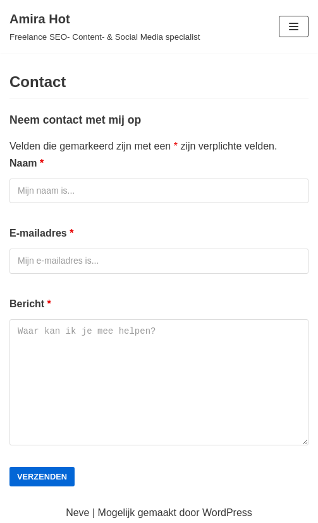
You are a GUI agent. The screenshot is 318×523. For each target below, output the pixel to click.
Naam (26, 163)
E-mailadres (41, 233)
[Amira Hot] (104, 26)
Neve (77, 512)
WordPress (227, 512)
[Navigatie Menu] (294, 26)
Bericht (30, 303)
